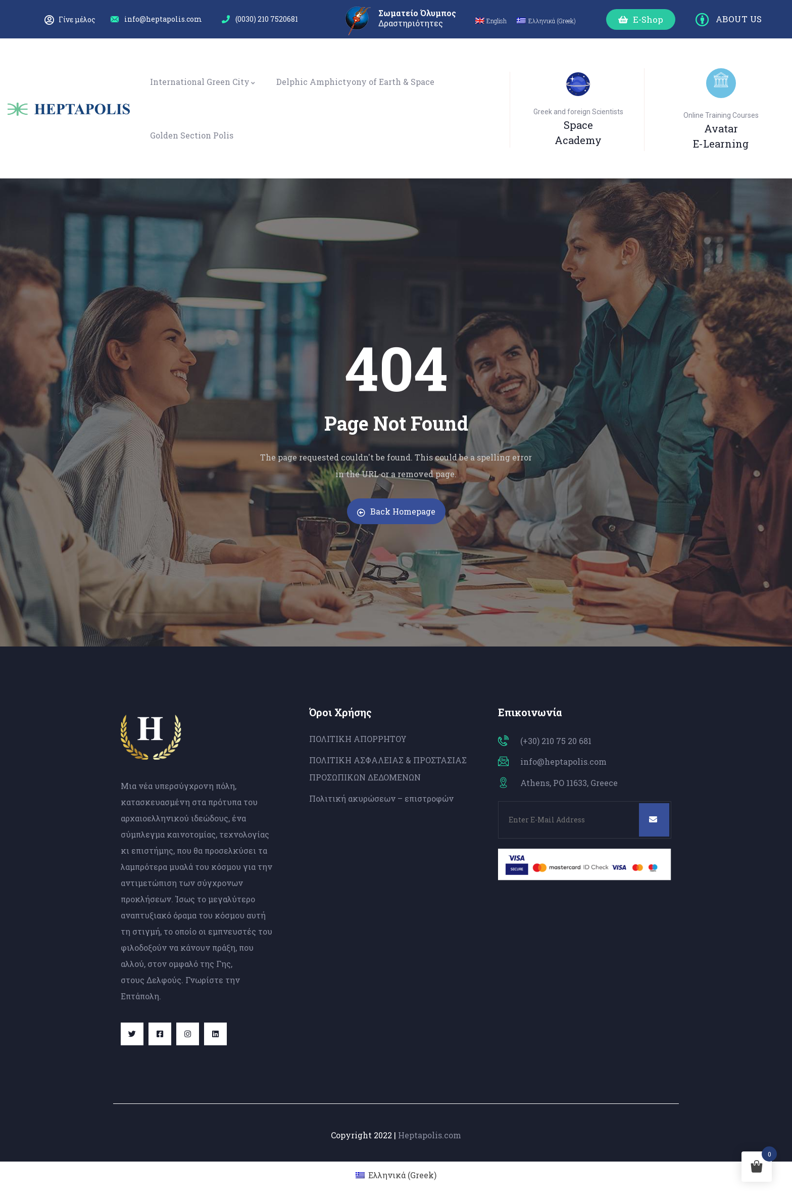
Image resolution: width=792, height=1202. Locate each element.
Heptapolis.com (429, 1135)
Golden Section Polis (191, 135)
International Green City (203, 81)
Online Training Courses (721, 115)
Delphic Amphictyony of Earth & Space (355, 81)
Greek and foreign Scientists (578, 112)
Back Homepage (396, 511)
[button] (640, 19)
